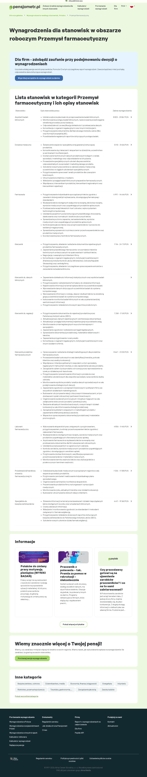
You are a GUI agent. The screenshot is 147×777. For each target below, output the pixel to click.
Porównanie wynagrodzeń (101, 7)
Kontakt (111, 722)
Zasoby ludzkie (108, 689)
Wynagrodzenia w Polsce (20, 722)
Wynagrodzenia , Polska (46, 15)
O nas (44, 730)
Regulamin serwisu (50, 722)
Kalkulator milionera (18, 737)
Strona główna (16, 15)
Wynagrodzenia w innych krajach (23, 733)
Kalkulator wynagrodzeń (83, 7)
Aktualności (113, 726)
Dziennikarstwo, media (55, 684)
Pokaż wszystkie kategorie (26, 696)
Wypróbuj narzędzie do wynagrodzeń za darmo (39, 78)
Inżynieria (122, 684)
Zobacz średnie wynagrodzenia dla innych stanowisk (58, 7)
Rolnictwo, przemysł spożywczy (31, 689)
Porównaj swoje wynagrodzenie (32, 658)
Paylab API (79, 733)
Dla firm (116, 7)
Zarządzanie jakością (87, 689)
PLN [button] (123, 6)
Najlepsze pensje (16, 745)
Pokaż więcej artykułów (73, 624)
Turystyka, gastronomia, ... (61, 689)
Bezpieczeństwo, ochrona (29, 684)
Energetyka (107, 684)
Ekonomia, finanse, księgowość (84, 684)
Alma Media (86, 770)
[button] (132, 6)
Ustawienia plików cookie (100, 758)
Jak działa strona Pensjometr (55, 726)
